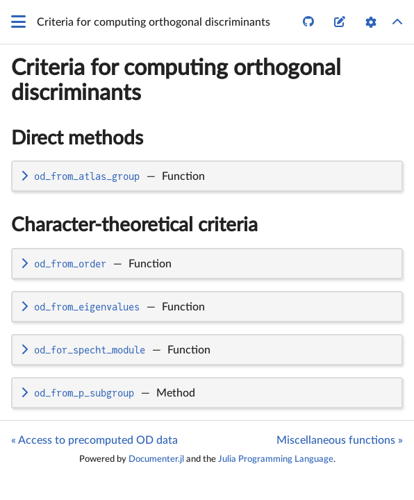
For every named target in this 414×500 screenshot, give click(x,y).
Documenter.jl (156, 459)
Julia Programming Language (275, 459)
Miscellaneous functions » (339, 440)
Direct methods (77, 138)
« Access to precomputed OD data (94, 440)
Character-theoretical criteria (134, 225)
